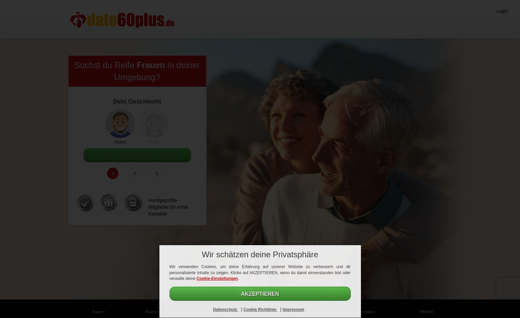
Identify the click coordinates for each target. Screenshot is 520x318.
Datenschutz (225, 309)
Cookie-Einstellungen (217, 278)
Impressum (293, 309)
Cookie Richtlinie (260, 309)
